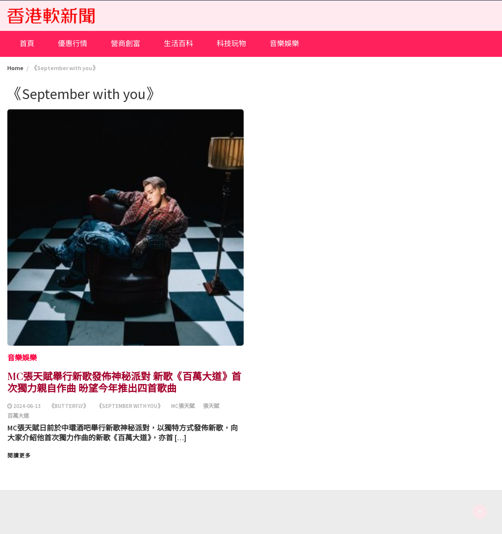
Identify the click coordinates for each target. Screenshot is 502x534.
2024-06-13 (27, 406)
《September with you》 (130, 406)
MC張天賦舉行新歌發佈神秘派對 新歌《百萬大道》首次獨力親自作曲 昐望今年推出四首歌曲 (124, 381)
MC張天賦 (183, 406)
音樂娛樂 (284, 43)
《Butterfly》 (68, 406)
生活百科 (178, 43)
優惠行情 (72, 43)
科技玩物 (231, 43)
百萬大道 (18, 415)
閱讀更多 (19, 455)
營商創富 (125, 43)
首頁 (27, 43)
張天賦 (211, 406)
